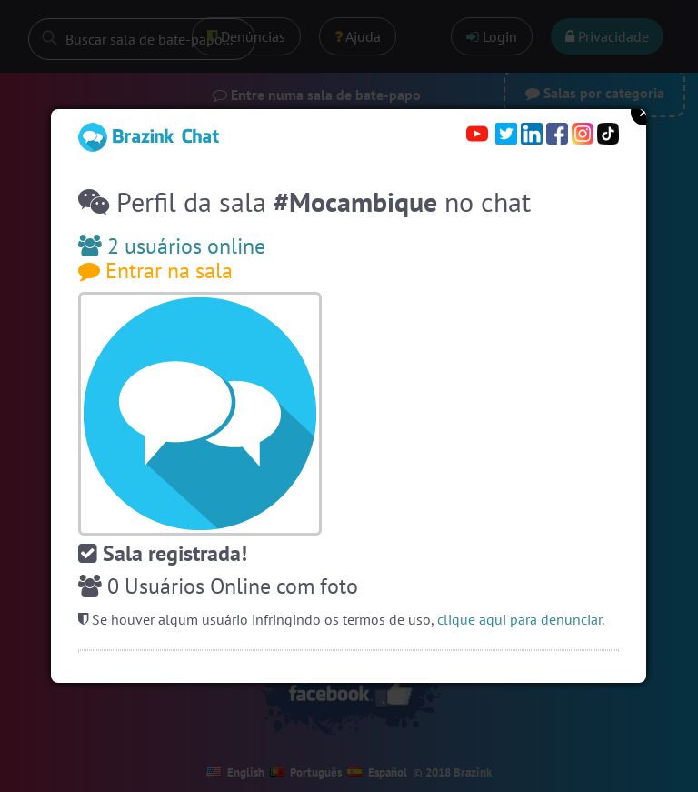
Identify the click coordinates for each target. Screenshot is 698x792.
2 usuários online (171, 246)
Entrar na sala (155, 270)
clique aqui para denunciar (519, 619)
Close (644, 111)
